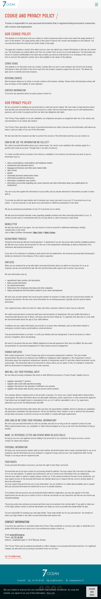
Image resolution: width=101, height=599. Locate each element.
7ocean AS (21, 580)
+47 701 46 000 (17, 537)
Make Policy (38, 232)
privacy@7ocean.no (17, 535)
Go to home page (13, 556)
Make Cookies (50, 232)
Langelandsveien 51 (76, 580)
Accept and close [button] (92, 592)
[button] (96, 4)
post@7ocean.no (56, 580)
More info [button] (51, 593)
